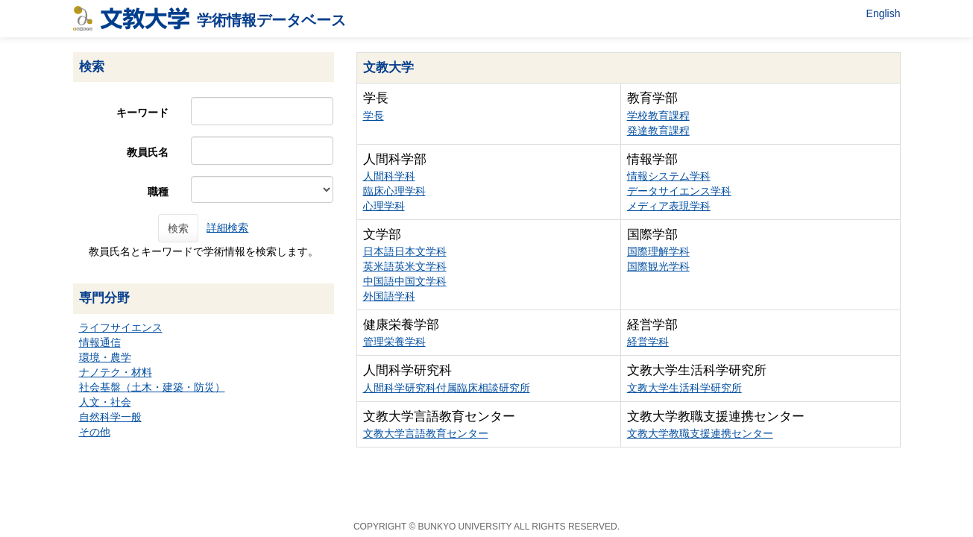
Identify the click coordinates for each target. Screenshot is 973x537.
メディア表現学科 (669, 206)
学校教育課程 (658, 116)
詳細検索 (227, 227)
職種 (158, 192)
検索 (178, 228)
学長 (373, 116)
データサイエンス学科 (679, 191)
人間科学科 (389, 176)
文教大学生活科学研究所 (684, 388)
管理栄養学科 (394, 342)
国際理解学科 (658, 251)
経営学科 (648, 342)
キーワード (142, 113)
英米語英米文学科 (405, 266)
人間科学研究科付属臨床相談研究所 (446, 388)
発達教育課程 (658, 130)
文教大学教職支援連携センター (700, 433)
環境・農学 (105, 357)
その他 (94, 432)
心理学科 (384, 206)
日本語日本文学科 (405, 251)
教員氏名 (148, 152)
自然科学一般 (110, 417)
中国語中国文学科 (405, 281)
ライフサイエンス (121, 327)
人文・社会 (105, 402)
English (883, 13)
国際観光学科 (658, 266)
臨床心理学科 (394, 191)
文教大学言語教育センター (425, 433)
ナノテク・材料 (115, 372)
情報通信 (100, 342)
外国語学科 (389, 296)
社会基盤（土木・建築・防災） (152, 387)
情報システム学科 (669, 176)
